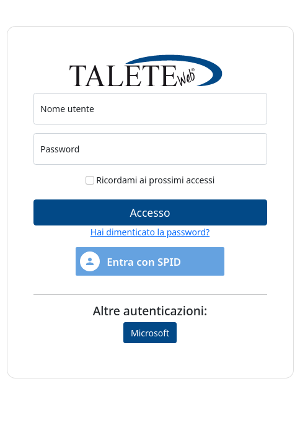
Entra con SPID (130, 261)
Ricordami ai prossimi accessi (150, 180)
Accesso (150, 212)
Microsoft (150, 333)
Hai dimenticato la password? (150, 232)
